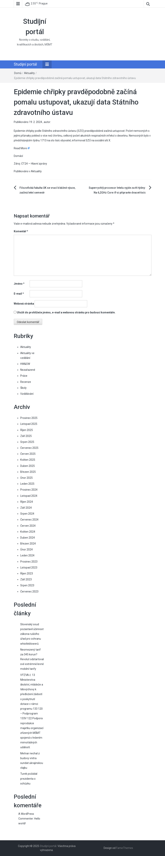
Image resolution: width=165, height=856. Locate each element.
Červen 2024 (28, 525)
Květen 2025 (27, 459)
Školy (23, 387)
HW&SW (25, 363)
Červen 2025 (28, 453)
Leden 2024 (27, 555)
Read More (20, 148)
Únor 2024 (26, 549)
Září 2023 (26, 579)
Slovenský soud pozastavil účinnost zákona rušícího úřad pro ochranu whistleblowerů (32, 634)
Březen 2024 (28, 543)
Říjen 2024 (26, 501)
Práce (23, 375)
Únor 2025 (26, 477)
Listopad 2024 (28, 495)
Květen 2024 (27, 531)
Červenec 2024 (29, 519)
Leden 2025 (27, 483)
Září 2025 (26, 435)
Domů (17, 73)
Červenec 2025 (29, 447)
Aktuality (29, 73)
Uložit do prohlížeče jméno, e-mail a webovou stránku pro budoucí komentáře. (66, 312)
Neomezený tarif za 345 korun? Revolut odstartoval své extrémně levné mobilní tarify (32, 659)
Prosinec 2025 (28, 417)
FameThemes (124, 847)
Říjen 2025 (26, 430)
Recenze (25, 381)
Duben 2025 (27, 465)
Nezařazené (27, 369)
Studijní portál (25, 64)
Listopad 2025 (28, 423)
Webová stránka (24, 303)
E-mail (19, 293)
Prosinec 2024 (28, 489)
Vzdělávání (26, 393)
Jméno (19, 283)
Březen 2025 (28, 471)
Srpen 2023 (27, 585)
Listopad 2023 (28, 567)
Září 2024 (26, 507)
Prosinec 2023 (28, 561)
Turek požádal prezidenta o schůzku (28, 778)
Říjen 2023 (26, 573)
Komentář (21, 231)
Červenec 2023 (29, 591)
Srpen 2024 (27, 513)
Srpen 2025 (27, 441)
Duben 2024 (27, 537)
